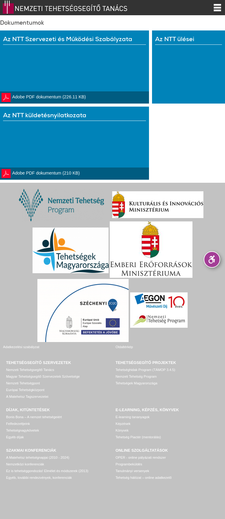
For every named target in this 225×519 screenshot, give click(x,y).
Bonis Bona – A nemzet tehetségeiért (34, 417)
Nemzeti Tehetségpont (23, 383)
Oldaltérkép (124, 347)
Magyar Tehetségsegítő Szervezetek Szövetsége (43, 376)
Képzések (123, 423)
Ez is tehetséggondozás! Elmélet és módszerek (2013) (47, 471)
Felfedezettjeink (18, 423)
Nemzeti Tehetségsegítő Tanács (30, 370)
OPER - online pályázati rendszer (141, 457)
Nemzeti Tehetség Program (136, 376)
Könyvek (122, 430)
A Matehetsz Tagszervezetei (27, 396)
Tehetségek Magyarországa (136, 383)
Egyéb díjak (15, 437)
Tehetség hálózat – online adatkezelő (143, 477)
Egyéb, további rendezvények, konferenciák (39, 477)
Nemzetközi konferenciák (25, 464)
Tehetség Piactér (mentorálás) (138, 437)
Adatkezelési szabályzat (21, 347)
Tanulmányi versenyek (132, 471)
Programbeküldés (129, 464)
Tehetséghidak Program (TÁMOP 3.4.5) (145, 370)
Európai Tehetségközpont (25, 390)
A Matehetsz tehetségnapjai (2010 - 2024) (37, 457)
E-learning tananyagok (133, 417)
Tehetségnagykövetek (22, 430)
